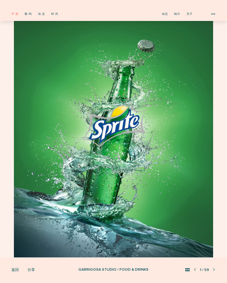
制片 (177, 14)
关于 (190, 14)
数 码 (28, 14)
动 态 (41, 14)
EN (213, 14)
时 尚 (54, 14)
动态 (165, 14)
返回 (15, 270)
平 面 (15, 14)
